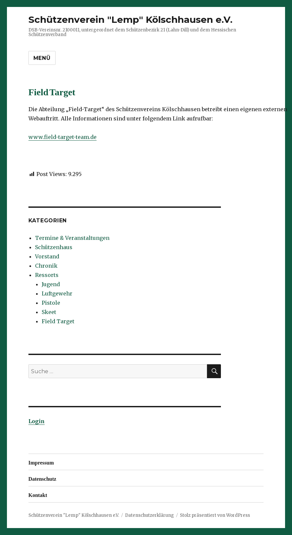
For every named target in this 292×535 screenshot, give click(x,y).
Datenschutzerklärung (149, 515)
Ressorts (47, 275)
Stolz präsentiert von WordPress (215, 515)
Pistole (51, 302)
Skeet (49, 312)
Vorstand (47, 256)
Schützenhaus (53, 247)
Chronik (46, 265)
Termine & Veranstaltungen (72, 238)
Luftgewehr (57, 293)
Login (36, 421)
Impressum (41, 462)
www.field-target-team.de (62, 137)
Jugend (51, 284)
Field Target (58, 321)
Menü (42, 58)
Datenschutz (42, 478)
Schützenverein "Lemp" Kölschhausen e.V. (130, 19)
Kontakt (37, 494)
